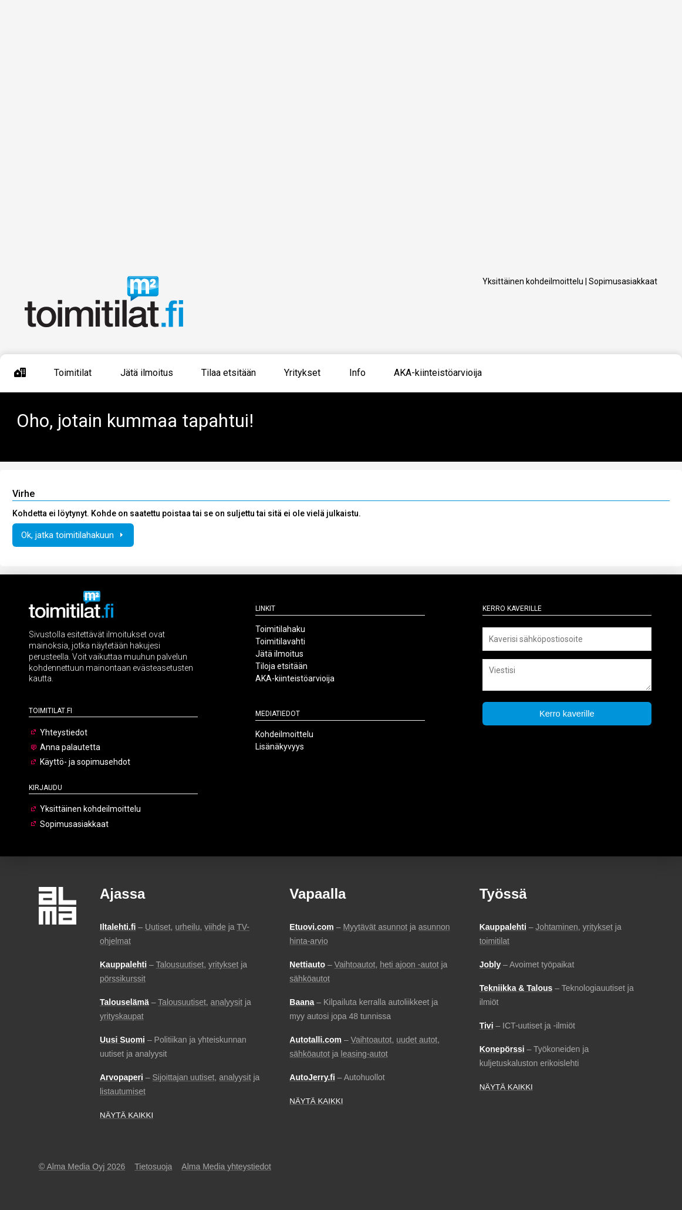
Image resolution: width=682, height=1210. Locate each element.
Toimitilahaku (280, 629)
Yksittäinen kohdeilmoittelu (532, 281)
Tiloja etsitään (281, 666)
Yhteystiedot (63, 732)
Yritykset (302, 372)
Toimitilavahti (280, 641)
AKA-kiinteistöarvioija (438, 372)
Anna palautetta (70, 747)
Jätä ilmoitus (146, 372)
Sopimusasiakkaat (623, 281)
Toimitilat (73, 372)
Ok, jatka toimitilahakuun (73, 535)
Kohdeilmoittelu (284, 734)
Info (357, 372)
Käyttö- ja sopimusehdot (85, 762)
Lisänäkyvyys (279, 746)
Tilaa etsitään (228, 372)
